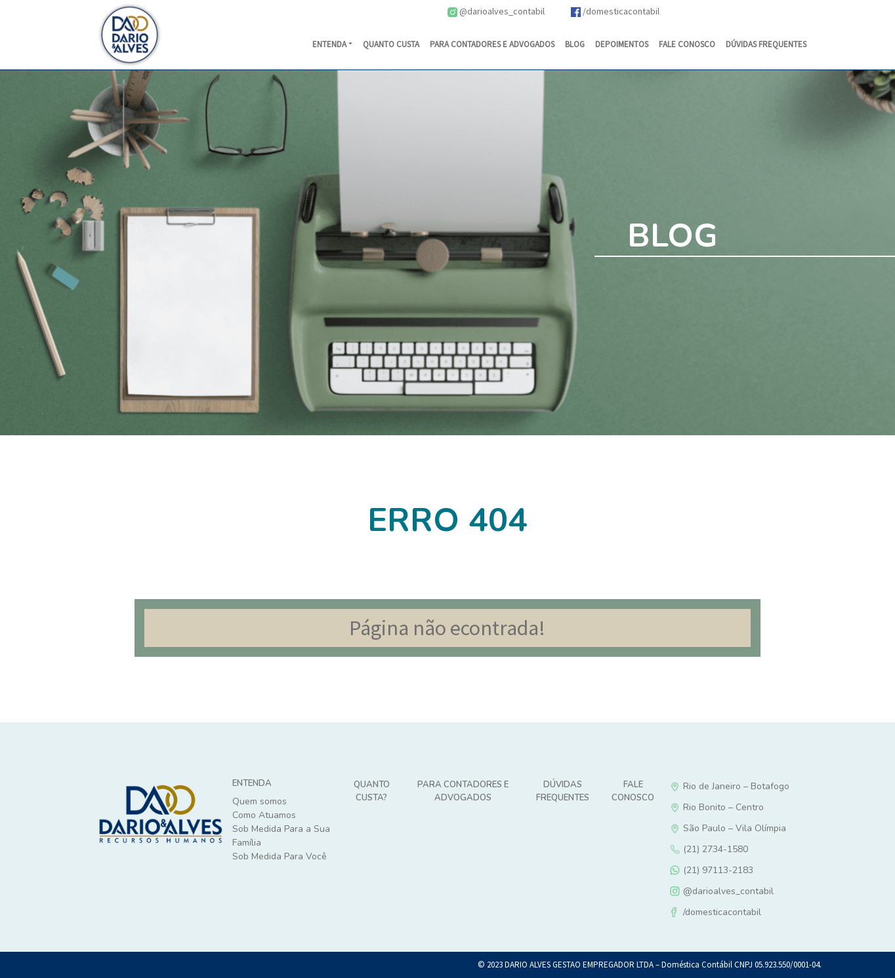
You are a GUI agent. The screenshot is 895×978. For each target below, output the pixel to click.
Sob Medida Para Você (279, 856)
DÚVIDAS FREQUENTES (766, 44)
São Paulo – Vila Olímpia (764, 828)
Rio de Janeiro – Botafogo (764, 786)
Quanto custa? (372, 791)
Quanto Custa (391, 44)
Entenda (329, 44)
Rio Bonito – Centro (764, 807)
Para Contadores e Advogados (492, 44)
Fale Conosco (687, 44)
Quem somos (259, 801)
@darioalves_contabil (496, 11)
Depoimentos (621, 44)
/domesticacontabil (615, 11)
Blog (575, 44)
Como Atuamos (264, 815)
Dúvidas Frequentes (562, 791)
